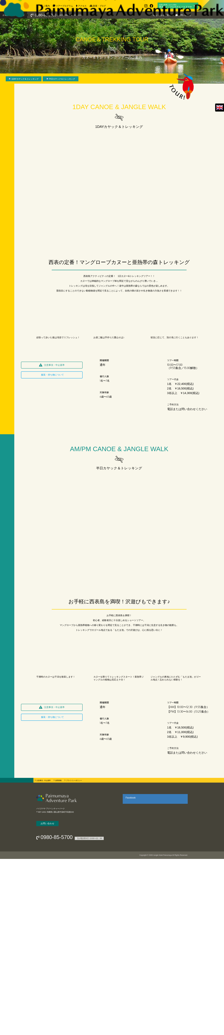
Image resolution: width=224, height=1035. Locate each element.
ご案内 (46, 6)
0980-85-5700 (45, 15)
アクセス (82, 6)
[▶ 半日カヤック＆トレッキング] (60, 78)
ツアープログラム (64, 6)
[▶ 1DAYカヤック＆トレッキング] (23, 78)
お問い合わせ (184, 15)
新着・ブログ (99, 6)
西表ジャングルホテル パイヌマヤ (175, 6)
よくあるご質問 (163, 15)
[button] (52, 541)
